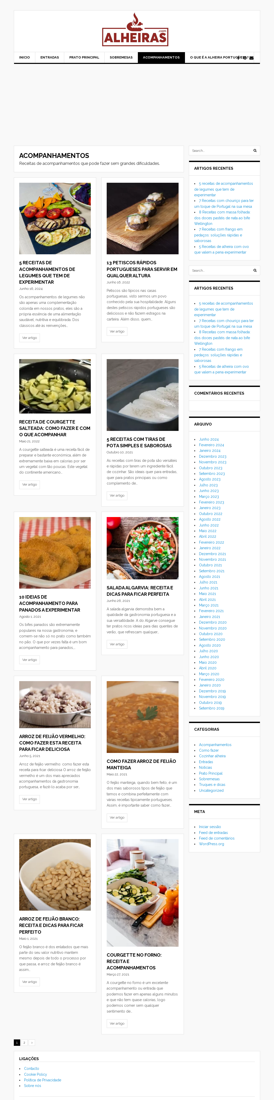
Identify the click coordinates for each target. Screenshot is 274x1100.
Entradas (49, 57)
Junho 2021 (208, 588)
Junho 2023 (209, 491)
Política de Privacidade (42, 1080)
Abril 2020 (207, 668)
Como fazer (209, 750)
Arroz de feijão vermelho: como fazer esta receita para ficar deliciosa (52, 743)
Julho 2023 (208, 485)
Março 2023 (209, 497)
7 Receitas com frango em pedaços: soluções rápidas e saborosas (218, 235)
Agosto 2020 (210, 645)
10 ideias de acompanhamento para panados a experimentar (49, 603)
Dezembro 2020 (213, 622)
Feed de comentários (217, 838)
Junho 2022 (209, 525)
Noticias (205, 767)
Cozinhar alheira (212, 756)
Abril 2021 (207, 600)
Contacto (31, 1069)
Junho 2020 (209, 657)
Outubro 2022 (210, 514)
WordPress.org (211, 844)
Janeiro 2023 (210, 508)
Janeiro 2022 (210, 548)
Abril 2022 (207, 536)
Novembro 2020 (213, 628)
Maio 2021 (207, 594)
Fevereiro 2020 (211, 680)
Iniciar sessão (210, 827)
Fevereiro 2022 (211, 542)
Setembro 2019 (211, 708)
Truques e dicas (212, 785)
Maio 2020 (208, 662)
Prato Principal (84, 57)
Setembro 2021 (211, 571)
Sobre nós (32, 1086)
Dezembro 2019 (212, 691)
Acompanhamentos (161, 57)
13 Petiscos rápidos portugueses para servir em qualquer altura (142, 269)
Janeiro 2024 (210, 451)
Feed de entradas (213, 833)
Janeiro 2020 (210, 685)
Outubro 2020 (211, 634)
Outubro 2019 (210, 703)
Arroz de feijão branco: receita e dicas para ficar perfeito (51, 925)
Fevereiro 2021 (211, 611)
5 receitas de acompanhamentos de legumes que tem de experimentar (223, 189)
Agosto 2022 (210, 519)
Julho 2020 (208, 651)
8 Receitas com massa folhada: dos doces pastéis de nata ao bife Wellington (222, 218)
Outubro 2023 (210, 468)
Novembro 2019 (212, 697)
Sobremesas (121, 57)
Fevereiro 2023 (211, 502)
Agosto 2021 (209, 577)
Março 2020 (209, 674)
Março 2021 (208, 605)
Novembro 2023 (212, 462)
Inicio (24, 57)
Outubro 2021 (210, 565)
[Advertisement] (137, 102)
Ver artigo (29, 338)
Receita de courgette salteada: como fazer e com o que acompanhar (54, 428)
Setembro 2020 (212, 639)
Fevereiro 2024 (211, 445)
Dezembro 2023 (212, 456)
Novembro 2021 (212, 559)
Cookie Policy (35, 1074)
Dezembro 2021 (212, 554)
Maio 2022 (207, 531)
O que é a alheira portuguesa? (219, 57)
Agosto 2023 (210, 479)
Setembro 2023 (212, 474)
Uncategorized (211, 790)
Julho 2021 (208, 582)
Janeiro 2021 (209, 617)
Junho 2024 (209, 439)
